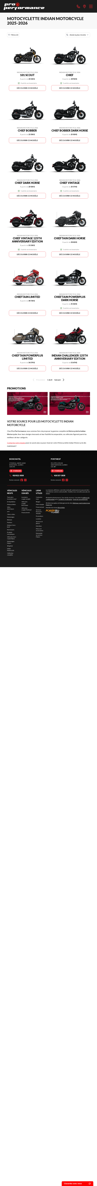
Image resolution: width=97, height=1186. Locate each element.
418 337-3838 (58, 475)
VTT (8, 511)
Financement (26, 512)
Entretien (39, 526)
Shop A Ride (61, 507)
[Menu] (90, 6)
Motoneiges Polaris (10, 542)
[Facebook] (21, 480)
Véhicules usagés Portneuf (26, 509)
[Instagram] (25, 480)
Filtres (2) (13, 34)
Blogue (38, 502)
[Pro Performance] (24, 6)
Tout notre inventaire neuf (11, 498)
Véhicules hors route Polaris (11, 538)
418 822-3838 (16, 475)
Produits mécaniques (11, 533)
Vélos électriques (10, 508)
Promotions (39, 516)
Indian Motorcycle (10, 549)
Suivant (59, 379)
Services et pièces (39, 522)
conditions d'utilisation (65, 499)
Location (38, 519)
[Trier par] (77, 34)
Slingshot (10, 546)
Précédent (38, 379)
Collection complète (10, 554)
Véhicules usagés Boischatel (25, 503)
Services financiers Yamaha (39, 511)
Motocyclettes (11, 504)
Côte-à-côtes (11, 514)
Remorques (10, 530)
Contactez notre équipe (16, 443)
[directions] (84, 6)
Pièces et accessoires (39, 529)
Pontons (9, 522)
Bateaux (9, 520)
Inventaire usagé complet (26, 498)
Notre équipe (40, 504)
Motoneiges (10, 517)
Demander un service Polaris (39, 535)
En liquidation (11, 502)
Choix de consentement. (80, 499)
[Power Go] (68, 511)
